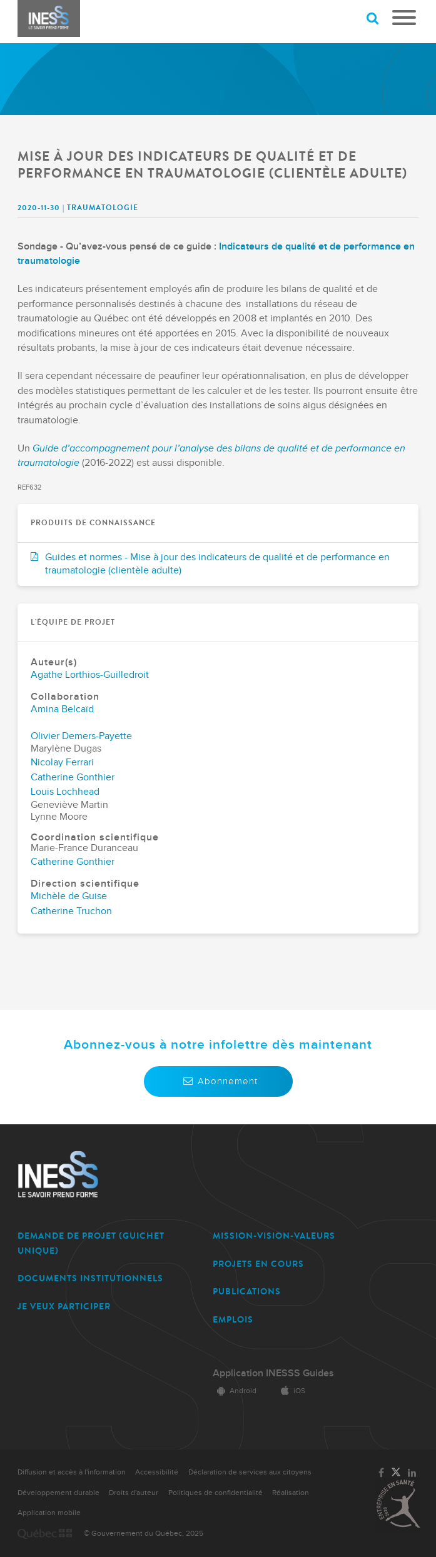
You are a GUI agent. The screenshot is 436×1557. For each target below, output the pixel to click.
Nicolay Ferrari (62, 762)
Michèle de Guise (69, 896)
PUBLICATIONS (247, 1291)
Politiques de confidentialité (215, 1493)
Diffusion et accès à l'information (72, 1472)
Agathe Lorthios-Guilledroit (90, 675)
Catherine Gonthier (72, 778)
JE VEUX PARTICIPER (64, 1306)
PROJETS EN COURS (258, 1264)
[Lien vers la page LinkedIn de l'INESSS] (412, 1473)
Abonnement (218, 1081)
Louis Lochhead (65, 792)
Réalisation (290, 1493)
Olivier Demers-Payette (81, 736)
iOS (290, 1391)
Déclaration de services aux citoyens (250, 1472)
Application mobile (49, 1513)
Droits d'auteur (133, 1493)
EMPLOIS (233, 1319)
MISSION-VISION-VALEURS (274, 1235)
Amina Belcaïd (62, 709)
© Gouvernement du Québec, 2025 (143, 1533)
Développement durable (58, 1493)
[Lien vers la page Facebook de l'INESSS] (381, 1473)
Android (234, 1391)
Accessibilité (156, 1472)
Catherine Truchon (71, 911)
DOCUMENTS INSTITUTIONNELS (90, 1278)
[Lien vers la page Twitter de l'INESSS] (396, 1472)
